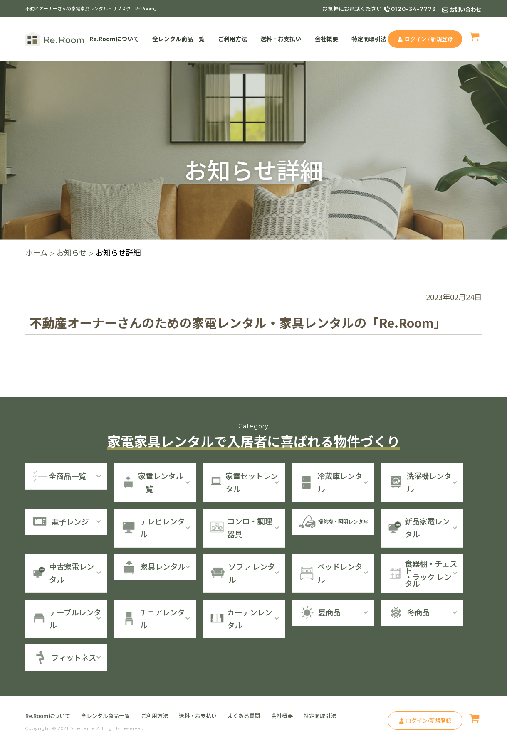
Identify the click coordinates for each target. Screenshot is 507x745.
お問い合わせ (465, 9)
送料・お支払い (280, 38)
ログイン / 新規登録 (429, 39)
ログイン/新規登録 (428, 720)
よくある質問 (244, 716)
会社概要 (326, 38)
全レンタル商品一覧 (178, 38)
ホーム (36, 252)
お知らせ (72, 252)
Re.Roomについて (114, 38)
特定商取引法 (368, 38)
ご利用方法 (232, 38)
